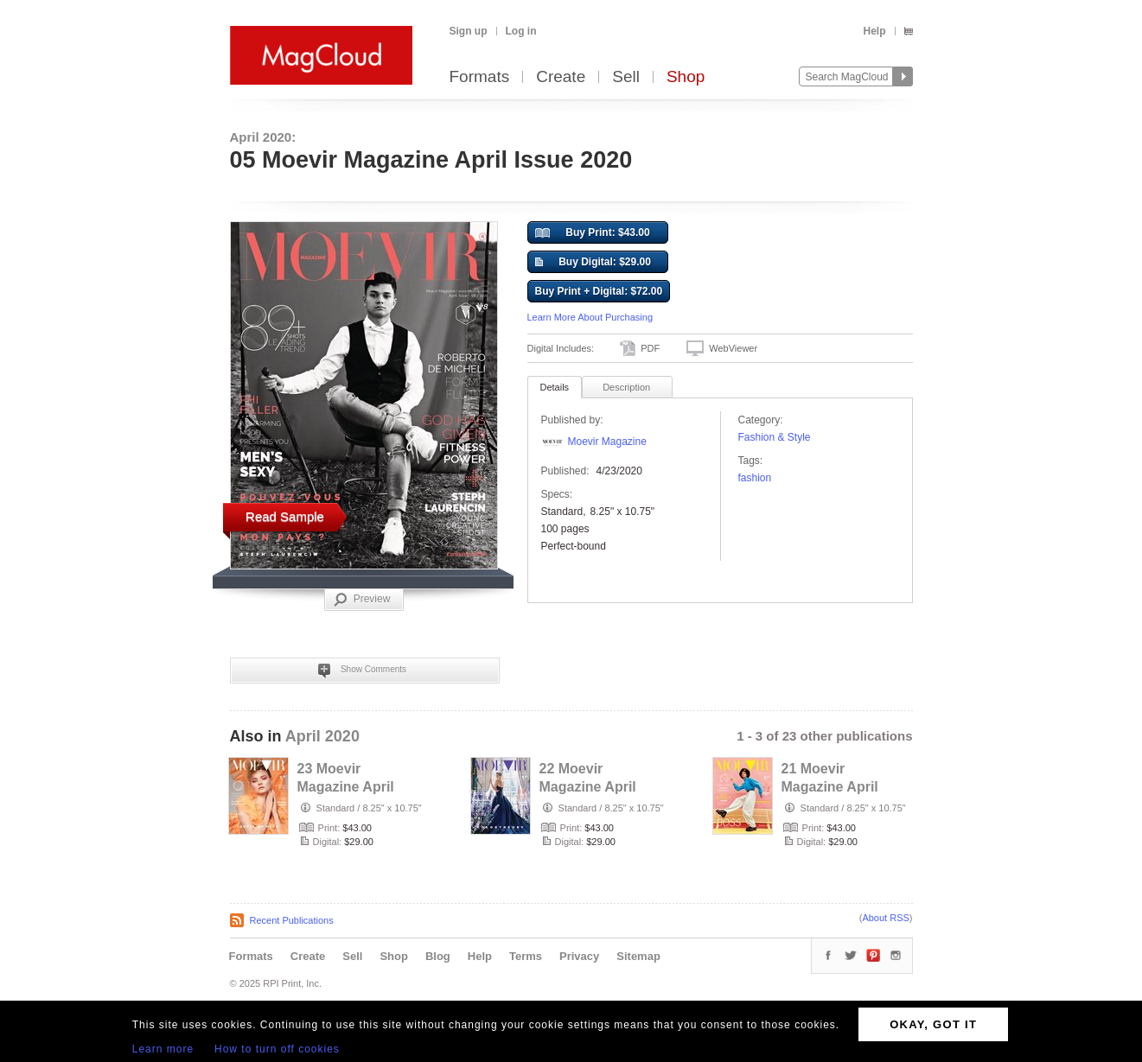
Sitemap (638, 956)
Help (874, 31)
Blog (437, 956)
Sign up (469, 31)
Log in (521, 31)
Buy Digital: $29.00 (593, 263)
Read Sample (285, 516)
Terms (525, 956)
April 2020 (322, 736)
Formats (480, 77)
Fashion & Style (774, 437)
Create (560, 77)
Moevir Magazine (607, 442)
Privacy (579, 956)
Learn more (163, 1049)
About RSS (885, 918)
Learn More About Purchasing (590, 317)
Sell (626, 77)
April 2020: (263, 137)
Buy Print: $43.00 (592, 233)
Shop (686, 77)
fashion (755, 478)
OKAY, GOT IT (933, 1024)
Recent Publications (292, 920)
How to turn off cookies (277, 1049)
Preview (362, 600)
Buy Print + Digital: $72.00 (599, 291)
